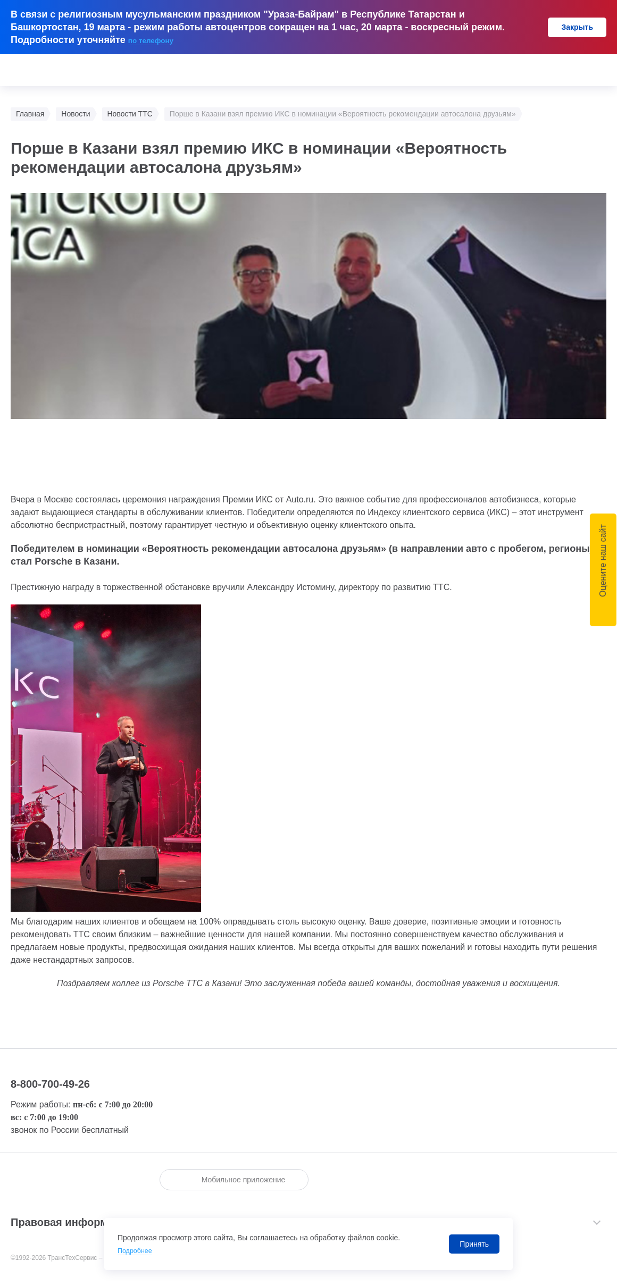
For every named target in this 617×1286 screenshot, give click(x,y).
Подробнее (137, 1250)
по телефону (158, 40)
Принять (474, 1244)
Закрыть (577, 27)
